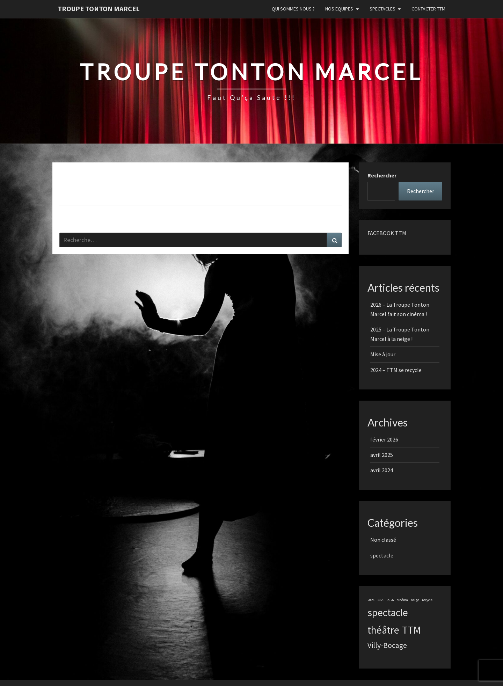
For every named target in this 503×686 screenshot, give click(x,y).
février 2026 (384, 439)
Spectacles (382, 9)
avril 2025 (381, 454)
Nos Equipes (339, 9)
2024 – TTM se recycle (396, 369)
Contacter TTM (428, 9)
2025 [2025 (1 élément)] (380, 600)
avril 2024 (381, 470)
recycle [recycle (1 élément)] (427, 600)
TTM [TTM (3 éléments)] (411, 629)
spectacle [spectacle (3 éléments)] (387, 612)
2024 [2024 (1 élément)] (370, 600)
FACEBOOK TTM (386, 232)
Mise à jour (382, 354)
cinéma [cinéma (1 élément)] (402, 600)
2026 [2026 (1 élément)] (390, 600)
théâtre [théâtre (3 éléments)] (383, 629)
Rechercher (381, 175)
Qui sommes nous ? (293, 9)
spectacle (381, 555)
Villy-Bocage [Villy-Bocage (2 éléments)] (387, 645)
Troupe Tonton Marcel (99, 8)
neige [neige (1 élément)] (415, 600)
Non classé (383, 539)
